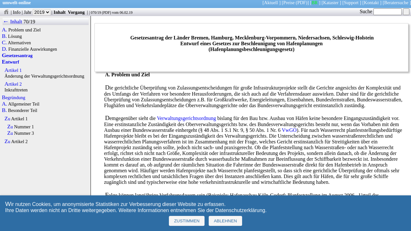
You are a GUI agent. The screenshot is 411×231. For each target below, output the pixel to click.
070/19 (96, 12)
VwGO (289, 130)
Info (17, 12)
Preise (288, 2)
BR (314, 2)
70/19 (29, 21)
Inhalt (60, 12)
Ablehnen (225, 220)
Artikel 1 (13, 70)
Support (351, 2)
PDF (106, 12)
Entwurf (10, 61)
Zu (7, 118)
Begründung (13, 97)
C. (4, 42)
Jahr (37, 12)
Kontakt (371, 2)
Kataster (330, 2)
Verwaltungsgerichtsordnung (186, 118)
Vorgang (76, 12)
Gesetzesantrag (17, 55)
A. (4, 29)
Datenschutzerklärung (240, 210)
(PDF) (301, 2)
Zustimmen (186, 220)
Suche (381, 11)
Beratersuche (396, 2)
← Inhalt (12, 21)
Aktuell (271, 2)
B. (4, 36)
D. (4, 49)
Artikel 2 (13, 84)
